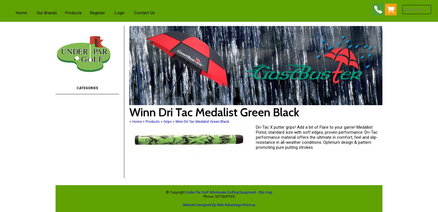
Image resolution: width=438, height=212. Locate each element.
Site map (265, 192)
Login (120, 12)
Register (97, 12)
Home (21, 12)
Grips (167, 121)
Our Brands (47, 12)
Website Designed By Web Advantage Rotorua (219, 205)
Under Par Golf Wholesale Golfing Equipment (221, 192)
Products (73, 12)
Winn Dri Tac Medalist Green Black (202, 121)
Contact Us (144, 12)
